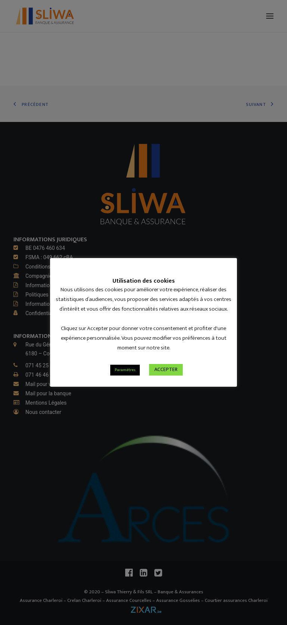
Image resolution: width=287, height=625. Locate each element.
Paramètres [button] (125, 370)
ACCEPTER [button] (166, 369)
